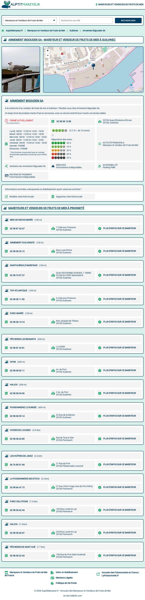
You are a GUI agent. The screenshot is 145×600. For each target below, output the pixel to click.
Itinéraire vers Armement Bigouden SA (28, 166)
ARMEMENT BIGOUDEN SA (26, 100)
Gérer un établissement (67, 572)
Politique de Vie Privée (66, 583)
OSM (140, 91)
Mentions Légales (64, 577)
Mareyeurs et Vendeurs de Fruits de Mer (120, 4)
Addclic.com (76, 595)
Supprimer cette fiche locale (69, 196)
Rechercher (128, 20)
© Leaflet (131, 91)
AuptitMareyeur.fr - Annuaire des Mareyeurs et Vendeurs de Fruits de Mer (76, 591)
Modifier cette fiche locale (22, 196)
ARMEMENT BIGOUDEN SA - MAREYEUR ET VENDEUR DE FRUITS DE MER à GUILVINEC (62, 39)
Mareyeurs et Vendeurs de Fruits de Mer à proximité (46, 208)
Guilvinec (73, 30)
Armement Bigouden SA (94, 30)
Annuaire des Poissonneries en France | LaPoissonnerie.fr (120, 574)
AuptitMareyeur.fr (14, 30)
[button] (93, 66)
